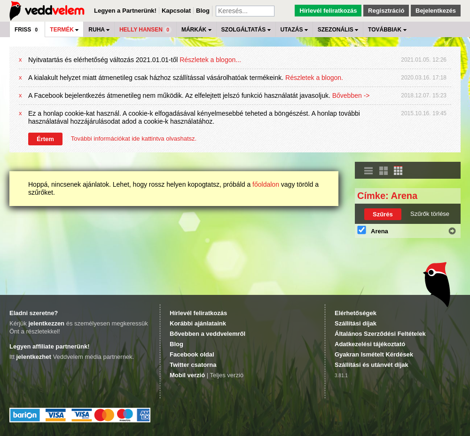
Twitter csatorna (193, 364)
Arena (379, 231)
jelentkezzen (46, 323)
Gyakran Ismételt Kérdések (374, 354)
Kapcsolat (176, 10)
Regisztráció (386, 10)
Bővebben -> (351, 95)
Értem (45, 139)
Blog (203, 10)
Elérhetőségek (355, 313)
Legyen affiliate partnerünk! (49, 346)
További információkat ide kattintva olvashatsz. (133, 138)
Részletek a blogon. (314, 77)
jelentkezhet (33, 356)
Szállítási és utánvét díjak (371, 364)
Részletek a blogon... (210, 59)
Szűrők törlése (429, 213)
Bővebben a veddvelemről (207, 333)
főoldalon (265, 184)
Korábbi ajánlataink (198, 323)
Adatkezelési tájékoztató (370, 344)
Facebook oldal (192, 354)
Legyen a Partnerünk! (125, 10)
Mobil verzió (187, 375)
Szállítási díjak (355, 323)
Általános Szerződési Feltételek (380, 333)
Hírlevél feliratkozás (328, 10)
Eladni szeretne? (33, 313)
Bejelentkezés (435, 10)
